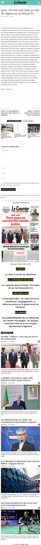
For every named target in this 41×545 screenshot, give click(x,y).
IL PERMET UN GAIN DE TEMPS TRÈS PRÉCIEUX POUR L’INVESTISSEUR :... (17, 379)
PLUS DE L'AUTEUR (27, 121)
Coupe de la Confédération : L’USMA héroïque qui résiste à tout (20, 135)
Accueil (2, 6)
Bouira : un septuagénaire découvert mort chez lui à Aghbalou (10, 113)
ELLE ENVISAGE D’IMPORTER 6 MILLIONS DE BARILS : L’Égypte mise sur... (20, 462)
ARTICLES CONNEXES (14, 121)
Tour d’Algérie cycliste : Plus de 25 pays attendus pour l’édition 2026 (34, 135)
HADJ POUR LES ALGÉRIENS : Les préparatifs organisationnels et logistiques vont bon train (6, 135)
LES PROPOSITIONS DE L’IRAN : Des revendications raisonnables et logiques (18, 421)
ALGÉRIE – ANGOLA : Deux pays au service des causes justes (19, 337)
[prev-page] (19, 142)
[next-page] (22, 142)
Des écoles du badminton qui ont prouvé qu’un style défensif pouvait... (19, 504)
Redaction (4, 341)
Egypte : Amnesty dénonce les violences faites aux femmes (32, 113)
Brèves (7, 6)
